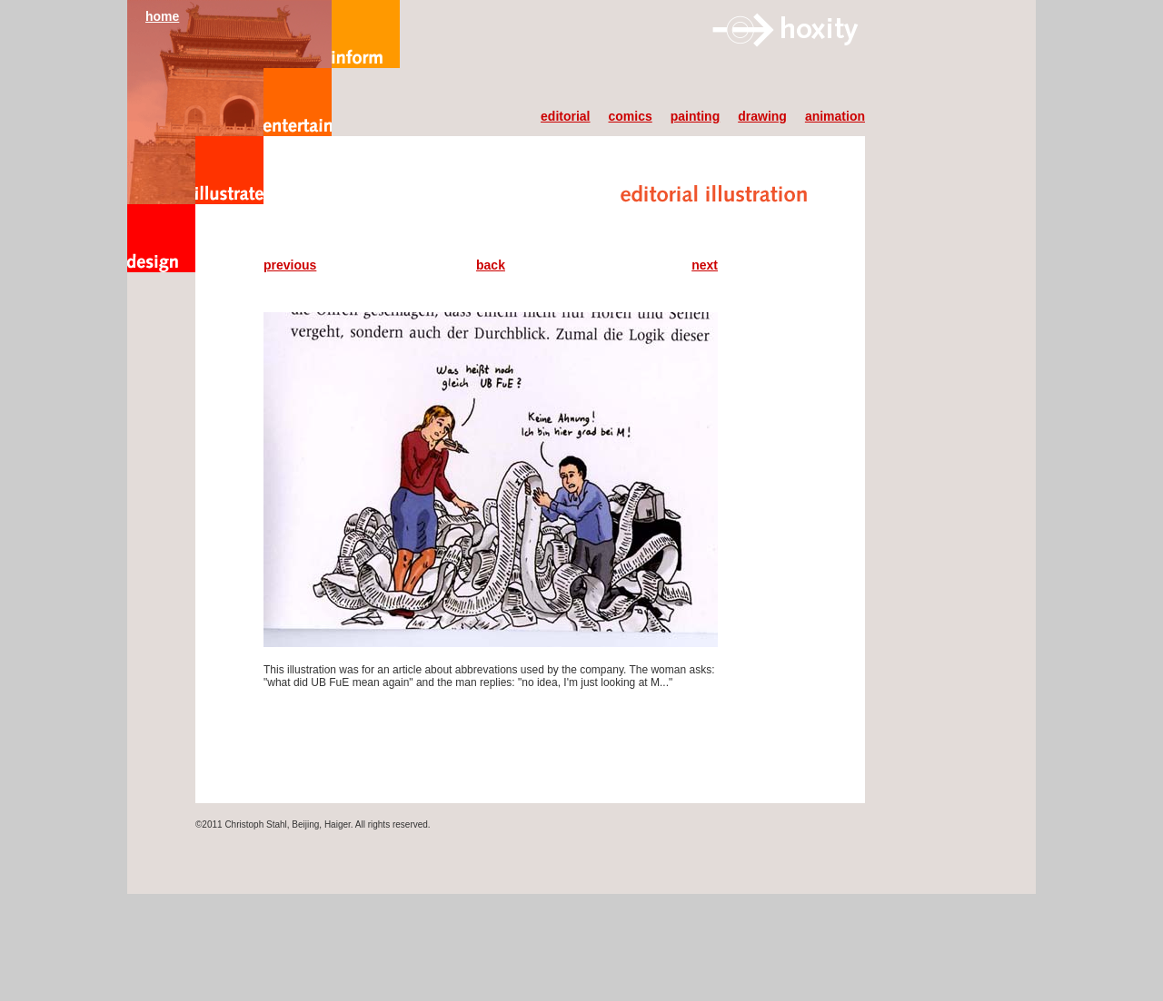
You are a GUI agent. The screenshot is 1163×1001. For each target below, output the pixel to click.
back (490, 265)
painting (695, 116)
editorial (565, 116)
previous (289, 265)
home (162, 16)
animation (835, 116)
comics (630, 116)
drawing (762, 116)
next (704, 265)
